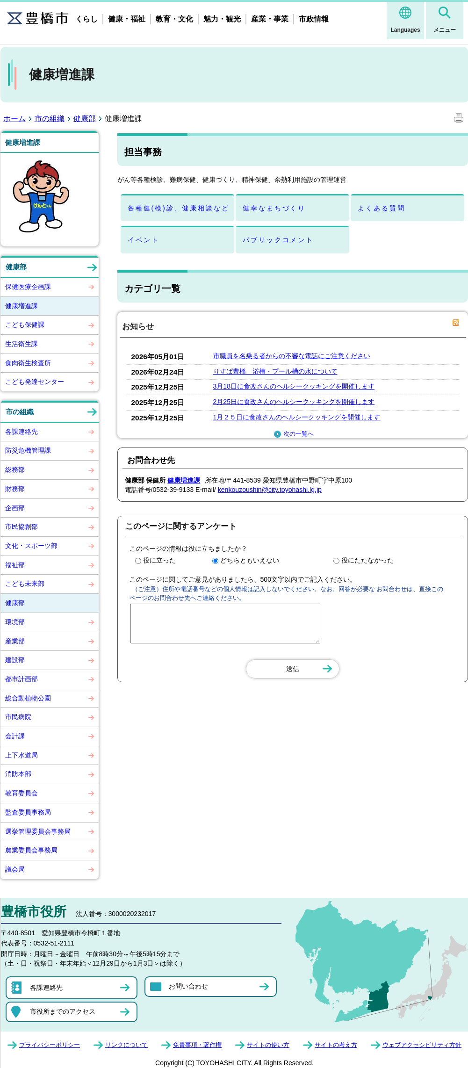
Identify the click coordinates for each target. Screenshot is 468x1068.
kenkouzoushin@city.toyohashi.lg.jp (270, 489)
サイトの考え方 (336, 1044)
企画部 (15, 508)
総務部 (15, 469)
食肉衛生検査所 (28, 363)
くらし (86, 19)
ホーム (14, 119)
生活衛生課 (21, 343)
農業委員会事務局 (31, 850)
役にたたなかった (367, 560)
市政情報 (314, 19)
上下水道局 (21, 755)
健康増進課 (21, 306)
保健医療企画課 (28, 286)
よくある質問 (381, 208)
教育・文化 (174, 19)
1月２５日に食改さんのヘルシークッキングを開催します (297, 417)
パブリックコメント (278, 240)
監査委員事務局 (28, 812)
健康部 (84, 119)
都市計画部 (21, 679)
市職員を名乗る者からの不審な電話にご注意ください (291, 356)
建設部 (15, 660)
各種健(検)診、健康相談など (179, 208)
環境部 (15, 622)
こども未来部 (24, 583)
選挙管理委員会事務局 (38, 831)
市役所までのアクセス (62, 1011)
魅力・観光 (222, 19)
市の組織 (50, 119)
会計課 (15, 736)
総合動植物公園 (28, 698)
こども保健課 (24, 324)
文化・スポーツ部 (31, 545)
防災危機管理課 (28, 450)
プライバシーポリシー (49, 1044)
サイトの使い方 (268, 1044)
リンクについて (126, 1044)
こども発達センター (34, 381)
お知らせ (138, 326)
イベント (143, 240)
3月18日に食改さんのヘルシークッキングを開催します (294, 386)
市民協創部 (21, 526)
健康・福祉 (126, 19)
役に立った (159, 560)
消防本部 (18, 774)
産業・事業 (269, 19)
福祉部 (15, 565)
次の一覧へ (293, 434)
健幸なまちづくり (274, 208)
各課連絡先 (21, 431)
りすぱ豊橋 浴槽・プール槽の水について (275, 371)
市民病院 (18, 717)
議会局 (15, 869)
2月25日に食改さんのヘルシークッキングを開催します (294, 401)
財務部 (15, 488)
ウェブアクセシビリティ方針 (421, 1044)
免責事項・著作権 (197, 1044)
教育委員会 (21, 793)
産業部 (15, 641)
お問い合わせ (188, 986)
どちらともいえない (249, 560)
